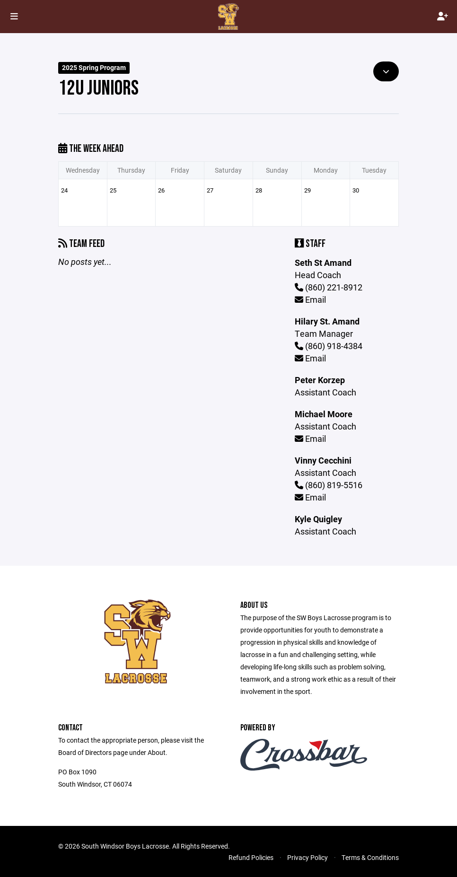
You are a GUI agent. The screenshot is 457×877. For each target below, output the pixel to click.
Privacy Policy (307, 857)
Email (310, 299)
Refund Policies (250, 857)
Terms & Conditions (370, 857)
